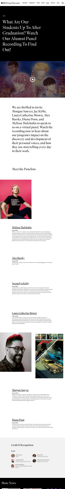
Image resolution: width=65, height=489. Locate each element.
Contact (53, 2)
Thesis (38, 2)
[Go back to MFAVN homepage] (10, 3)
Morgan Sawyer (20, 390)
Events (43, 2)
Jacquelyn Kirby (20, 283)
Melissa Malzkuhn (22, 227)
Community (32, 2)
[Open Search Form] (63, 3)
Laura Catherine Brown (24, 313)
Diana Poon (18, 420)
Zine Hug (43, 262)
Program (24, 2)
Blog (47, 2)
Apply (58, 2)
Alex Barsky (18, 258)
